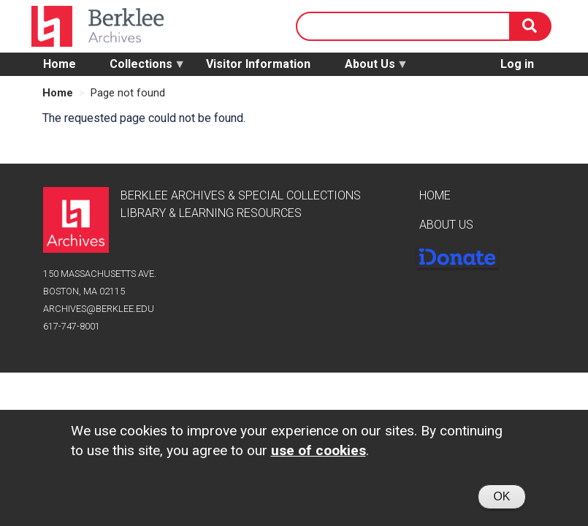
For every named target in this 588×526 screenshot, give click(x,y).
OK (501, 500)
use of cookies (318, 454)
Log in (517, 64)
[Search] (531, 26)
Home (59, 64)
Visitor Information (258, 64)
